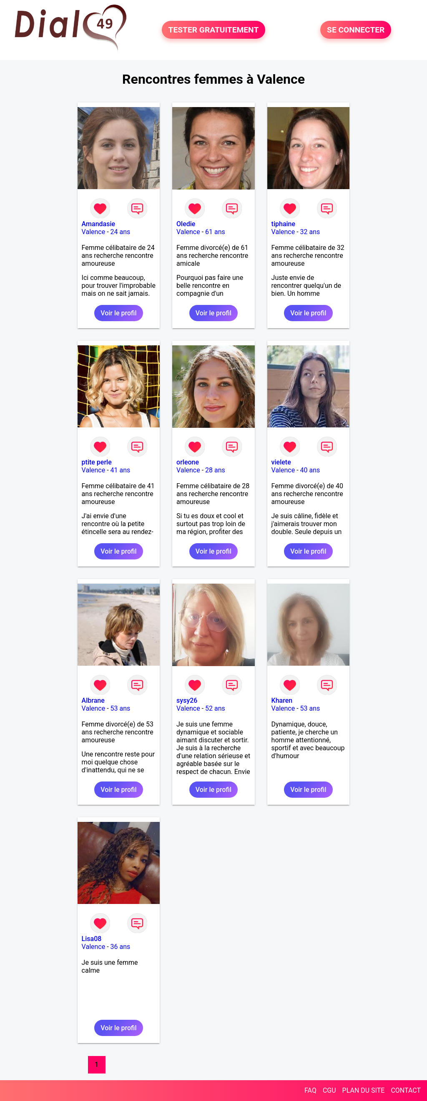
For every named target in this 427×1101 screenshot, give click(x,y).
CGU (329, 1090)
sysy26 (186, 700)
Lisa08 (92, 939)
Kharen (282, 700)
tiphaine (283, 224)
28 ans (215, 470)
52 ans (215, 708)
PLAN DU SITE (363, 1090)
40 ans (310, 470)
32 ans (310, 232)
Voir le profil (118, 313)
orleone (187, 462)
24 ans (121, 232)
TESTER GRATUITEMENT (213, 30)
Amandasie (98, 224)
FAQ (310, 1090)
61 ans (215, 232)
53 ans (121, 708)
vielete (281, 462)
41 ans (121, 470)
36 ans (121, 947)
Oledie (185, 224)
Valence (93, 232)
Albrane (93, 700)
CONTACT (406, 1090)
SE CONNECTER (355, 30)
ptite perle (97, 462)
